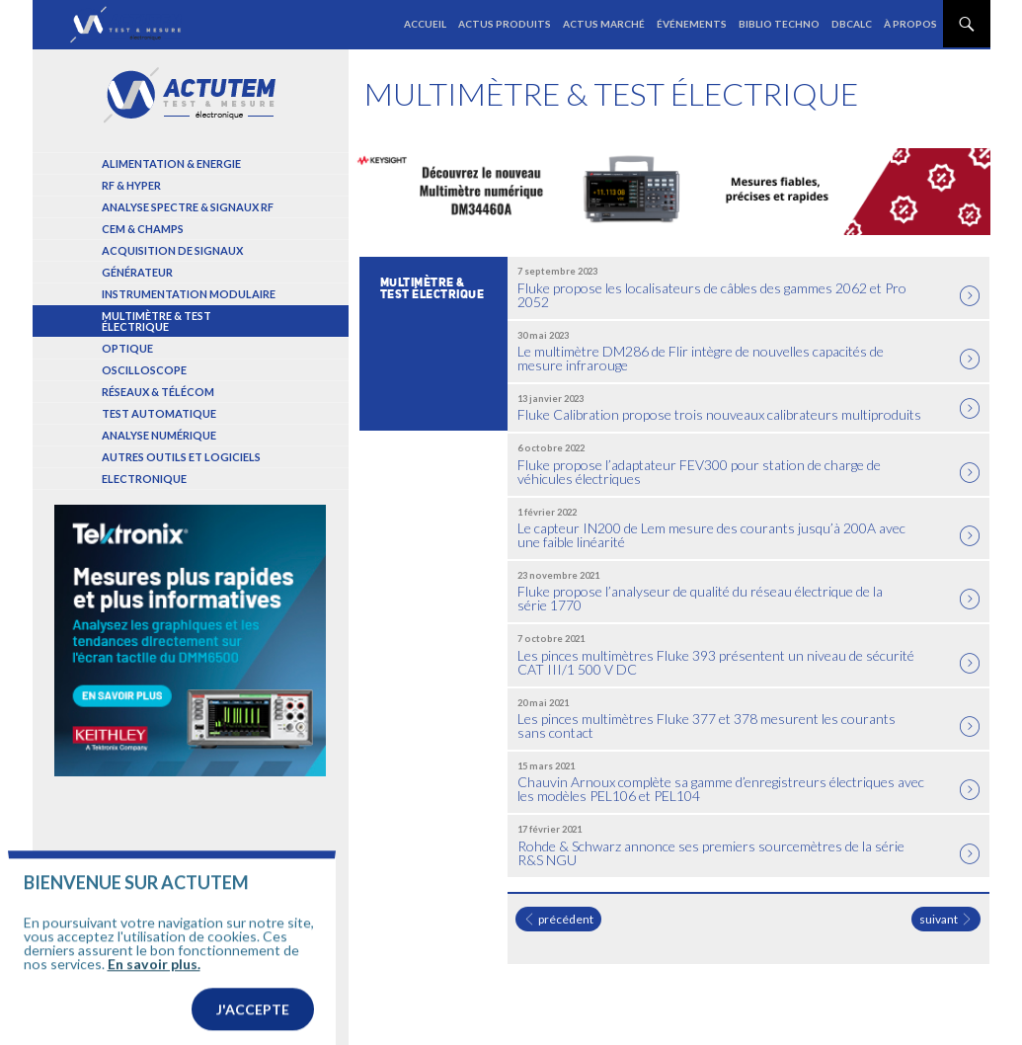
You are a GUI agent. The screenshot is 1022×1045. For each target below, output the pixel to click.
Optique (127, 348)
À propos (910, 24)
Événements (692, 24)
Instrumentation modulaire (188, 293)
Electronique (144, 478)
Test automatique (159, 413)
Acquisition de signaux (172, 250)
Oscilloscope (144, 369)
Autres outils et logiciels (181, 456)
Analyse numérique (159, 435)
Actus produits (504, 24)
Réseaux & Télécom (158, 391)
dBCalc (851, 24)
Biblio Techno (779, 24)
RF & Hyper (131, 185)
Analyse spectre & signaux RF (188, 207)
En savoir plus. (154, 1007)
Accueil (425, 24)
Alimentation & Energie (171, 163)
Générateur (137, 272)
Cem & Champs (143, 228)
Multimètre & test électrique (156, 321)
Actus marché (604, 24)
